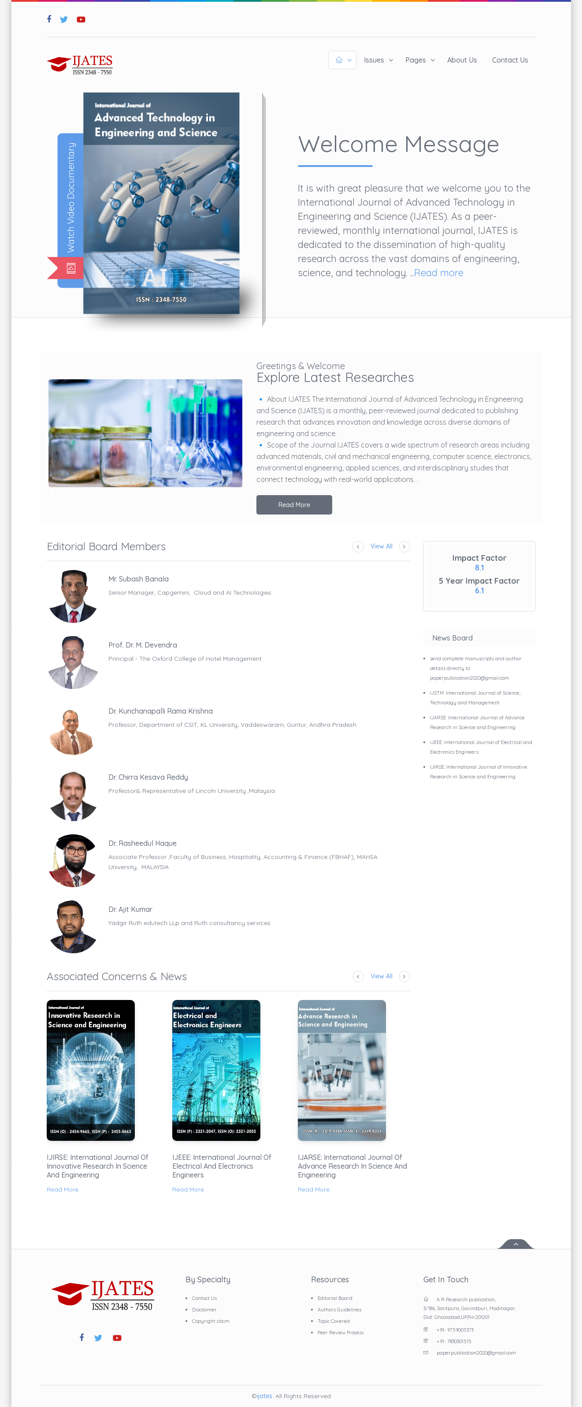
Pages (415, 60)
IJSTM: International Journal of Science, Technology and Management (475, 698)
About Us (462, 60)
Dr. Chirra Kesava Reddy (148, 777)
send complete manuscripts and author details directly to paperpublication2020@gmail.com (476, 668)
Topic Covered (334, 1321)
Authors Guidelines (339, 1310)
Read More (294, 505)
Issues (374, 60)
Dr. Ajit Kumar (130, 909)
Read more (438, 273)
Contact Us (510, 60)
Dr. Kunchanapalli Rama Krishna (160, 711)
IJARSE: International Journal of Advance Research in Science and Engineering (352, 1166)
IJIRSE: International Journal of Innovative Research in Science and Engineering (97, 1166)
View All (382, 546)
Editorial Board (335, 1298)
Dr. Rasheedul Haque (142, 843)
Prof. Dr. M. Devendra (142, 645)
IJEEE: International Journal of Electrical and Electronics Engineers (221, 1166)
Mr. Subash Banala (138, 578)
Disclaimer (204, 1310)
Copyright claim (211, 1321)
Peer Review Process (340, 1332)
